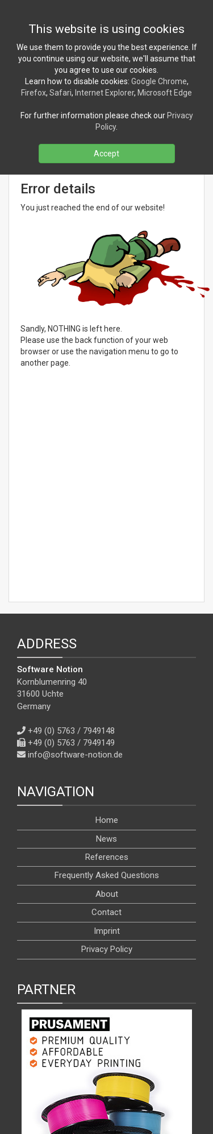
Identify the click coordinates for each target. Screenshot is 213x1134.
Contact (106, 778)
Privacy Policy (106, 815)
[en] (117, 1099)
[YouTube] (119, 1073)
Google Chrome (159, 81)
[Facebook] (65, 1073)
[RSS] (41, 1073)
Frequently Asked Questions (107, 742)
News (106, 705)
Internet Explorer (104, 92)
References (106, 723)
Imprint (107, 797)
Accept (106, 153)
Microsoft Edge (164, 92)
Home (106, 686)
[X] (90, 1073)
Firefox (33, 92)
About (106, 760)
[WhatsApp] (172, 1073)
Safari (60, 92)
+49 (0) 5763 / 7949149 (71, 609)
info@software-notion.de (75, 621)
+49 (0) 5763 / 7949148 (71, 597)
